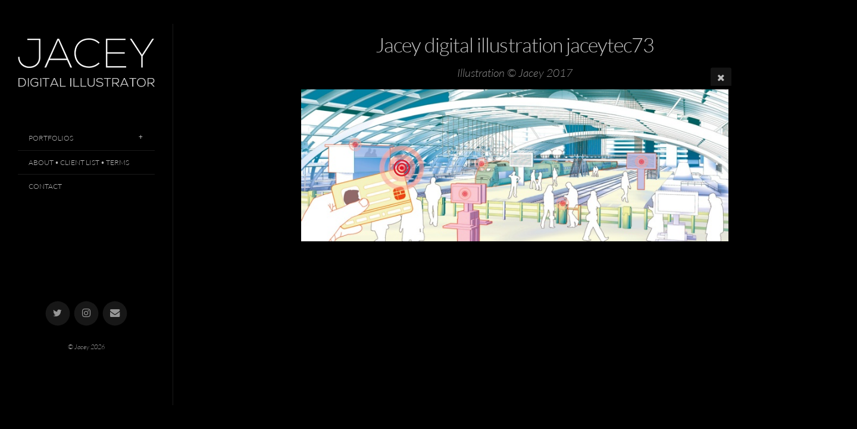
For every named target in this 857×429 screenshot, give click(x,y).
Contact (45, 186)
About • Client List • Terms (79, 162)
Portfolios (51, 137)
